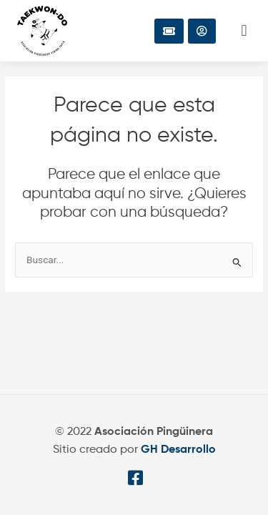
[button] (244, 31)
